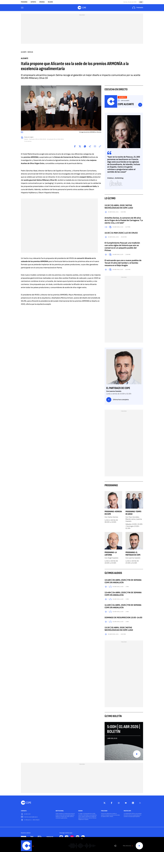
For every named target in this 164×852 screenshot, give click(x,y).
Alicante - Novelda (27, 53)
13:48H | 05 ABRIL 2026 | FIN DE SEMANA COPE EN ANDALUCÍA (123, 581)
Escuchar (140, 105)
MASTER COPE (127, 811)
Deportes (33, 2)
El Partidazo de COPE (118, 389)
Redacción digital (28, 138)
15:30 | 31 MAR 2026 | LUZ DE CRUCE (121, 233)
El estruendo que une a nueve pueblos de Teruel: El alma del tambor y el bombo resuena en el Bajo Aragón (123, 263)
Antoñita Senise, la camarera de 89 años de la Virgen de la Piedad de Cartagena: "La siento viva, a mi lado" (124, 221)
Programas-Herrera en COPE (113, 513)
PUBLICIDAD (104, 811)
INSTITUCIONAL (60, 811)
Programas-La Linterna (111, 554)
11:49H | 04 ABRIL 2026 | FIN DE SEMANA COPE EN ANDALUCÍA (123, 606)
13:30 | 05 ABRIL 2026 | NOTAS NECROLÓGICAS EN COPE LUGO (119, 207)
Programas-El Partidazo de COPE (133, 554)
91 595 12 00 (27, 814)
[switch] (82, 838)
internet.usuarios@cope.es (31, 817)
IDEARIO (80, 811)
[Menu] (22, 8)
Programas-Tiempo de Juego (133, 513)
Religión (50, 2)
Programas (24, 2)
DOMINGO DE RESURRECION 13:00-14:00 (123, 618)
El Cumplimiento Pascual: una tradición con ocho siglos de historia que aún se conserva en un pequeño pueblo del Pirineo (122, 247)
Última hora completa (117, 400)
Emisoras (42, 2)
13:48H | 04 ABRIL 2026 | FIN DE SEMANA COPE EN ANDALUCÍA (123, 594)
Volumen (115, 846)
